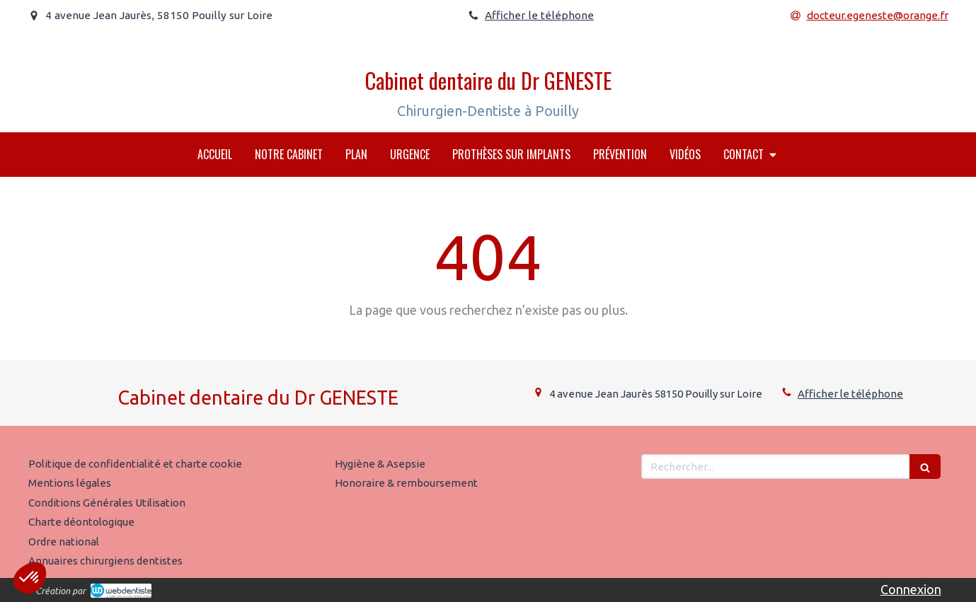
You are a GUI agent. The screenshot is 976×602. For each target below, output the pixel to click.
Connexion (910, 589)
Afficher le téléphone (539, 15)
